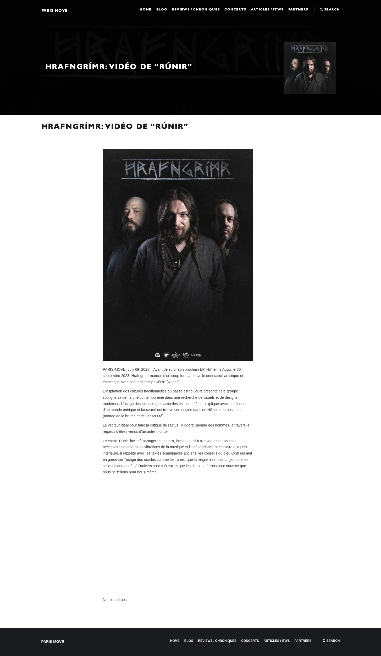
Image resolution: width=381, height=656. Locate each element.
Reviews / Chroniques (196, 9)
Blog (161, 9)
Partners (298, 9)
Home (146, 9)
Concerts (235, 9)
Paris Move (54, 10)
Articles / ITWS (267, 9)
